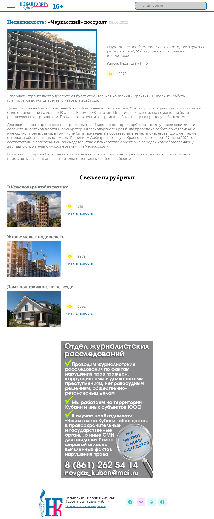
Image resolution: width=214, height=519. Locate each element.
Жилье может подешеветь (35, 236)
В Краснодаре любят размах (37, 187)
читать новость (79, 213)
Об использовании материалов (86, 506)
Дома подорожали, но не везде (40, 287)
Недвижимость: (26, 21)
